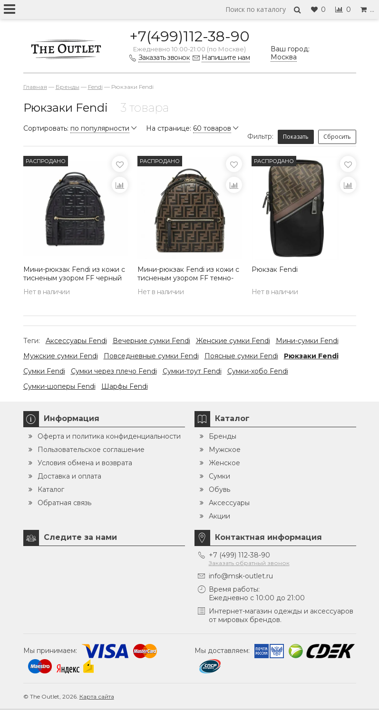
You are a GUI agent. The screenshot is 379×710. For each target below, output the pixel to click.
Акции (219, 516)
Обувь (219, 489)
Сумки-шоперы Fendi (59, 386)
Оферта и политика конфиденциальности (109, 436)
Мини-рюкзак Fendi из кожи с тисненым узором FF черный (74, 273)
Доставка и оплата (69, 476)
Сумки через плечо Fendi (114, 371)
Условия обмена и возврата (85, 463)
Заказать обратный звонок (249, 562)
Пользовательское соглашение (91, 449)
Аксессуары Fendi (76, 340)
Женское (224, 463)
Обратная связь (64, 503)
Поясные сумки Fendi (241, 356)
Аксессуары (229, 503)
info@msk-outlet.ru (241, 576)
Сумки (219, 476)
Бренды (222, 436)
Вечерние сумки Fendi (151, 340)
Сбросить (337, 137)
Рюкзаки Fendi (311, 356)
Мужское (225, 449)
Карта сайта (96, 696)
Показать (296, 137)
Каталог (51, 489)
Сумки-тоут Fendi (192, 371)
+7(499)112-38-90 (189, 36)
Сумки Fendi (44, 371)
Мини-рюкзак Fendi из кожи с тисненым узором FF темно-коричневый (188, 278)
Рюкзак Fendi (275, 269)
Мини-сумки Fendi (307, 340)
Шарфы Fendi (124, 386)
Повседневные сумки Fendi (151, 356)
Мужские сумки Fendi (60, 356)
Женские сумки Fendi (233, 340)
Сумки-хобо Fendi (257, 371)
